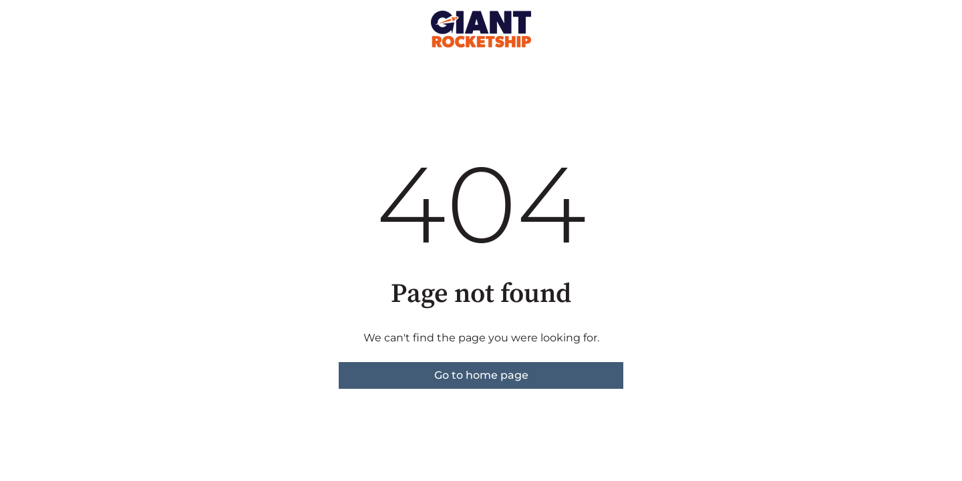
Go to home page (481, 375)
